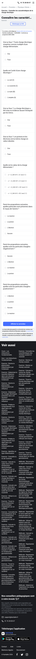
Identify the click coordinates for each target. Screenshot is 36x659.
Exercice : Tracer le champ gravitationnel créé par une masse (26, 436)
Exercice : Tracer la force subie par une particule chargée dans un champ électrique (26, 419)
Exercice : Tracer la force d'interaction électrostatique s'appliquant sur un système (8, 505)
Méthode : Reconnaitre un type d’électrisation (26, 462)
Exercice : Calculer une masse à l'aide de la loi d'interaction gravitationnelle (9, 540)
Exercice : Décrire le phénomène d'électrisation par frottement (8, 366)
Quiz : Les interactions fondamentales (9, 359)
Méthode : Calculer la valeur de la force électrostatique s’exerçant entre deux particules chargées (26, 470)
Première (12, 7)
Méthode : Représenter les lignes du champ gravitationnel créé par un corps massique (26, 557)
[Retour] (3, 2)
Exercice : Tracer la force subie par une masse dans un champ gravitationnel (26, 455)
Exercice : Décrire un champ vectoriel (25, 366)
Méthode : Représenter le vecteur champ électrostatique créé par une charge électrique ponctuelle (26, 504)
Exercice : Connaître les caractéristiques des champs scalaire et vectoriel (26, 354)
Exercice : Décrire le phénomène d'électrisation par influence (8, 386)
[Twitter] (22, 655)
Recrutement (21, 650)
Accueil (4, 7)
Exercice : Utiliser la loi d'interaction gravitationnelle (9, 558)
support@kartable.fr (11, 617)
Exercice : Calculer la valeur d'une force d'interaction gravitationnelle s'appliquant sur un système (8, 529)
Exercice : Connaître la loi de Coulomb (9, 457)
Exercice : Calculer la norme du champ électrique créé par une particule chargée (26, 373)
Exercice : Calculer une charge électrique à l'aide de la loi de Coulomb (9, 479)
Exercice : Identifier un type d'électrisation (9, 452)
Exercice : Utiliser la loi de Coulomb (9, 497)
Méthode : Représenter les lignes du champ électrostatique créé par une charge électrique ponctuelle (26, 493)
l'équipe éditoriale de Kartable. (24, 31)
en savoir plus (29, 331)
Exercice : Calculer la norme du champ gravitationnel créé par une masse (26, 428)
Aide (11, 647)
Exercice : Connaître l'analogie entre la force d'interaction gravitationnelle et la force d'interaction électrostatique (8, 579)
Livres (19, 647)
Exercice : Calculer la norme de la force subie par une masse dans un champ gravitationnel (26, 445)
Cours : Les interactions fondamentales (7, 353)
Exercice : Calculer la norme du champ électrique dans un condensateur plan (26, 391)
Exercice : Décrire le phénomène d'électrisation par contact (8, 420)
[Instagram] (27, 655)
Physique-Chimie (23, 7)
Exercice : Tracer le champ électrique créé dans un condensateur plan (26, 400)
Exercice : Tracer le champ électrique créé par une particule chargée (26, 382)
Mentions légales (7, 650)
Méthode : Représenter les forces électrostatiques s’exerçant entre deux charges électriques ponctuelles (26, 482)
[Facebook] (17, 655)
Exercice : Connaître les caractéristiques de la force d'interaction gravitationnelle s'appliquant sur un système (9, 516)
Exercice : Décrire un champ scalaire (25, 361)
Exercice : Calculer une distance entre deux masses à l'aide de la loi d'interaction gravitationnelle (9, 549)
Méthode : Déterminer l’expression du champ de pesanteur (26, 587)
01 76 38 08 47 (25, 2)
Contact (4, 647)
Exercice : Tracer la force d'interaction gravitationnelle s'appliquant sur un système (8, 567)
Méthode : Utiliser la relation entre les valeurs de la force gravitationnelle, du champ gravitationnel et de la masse (26, 577)
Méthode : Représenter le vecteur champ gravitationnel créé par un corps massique (26, 566)
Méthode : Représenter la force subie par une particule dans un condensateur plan (26, 514)
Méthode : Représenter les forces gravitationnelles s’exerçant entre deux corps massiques (26, 547)
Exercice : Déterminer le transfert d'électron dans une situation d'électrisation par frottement (9, 376)
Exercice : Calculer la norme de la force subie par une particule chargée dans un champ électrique (26, 410)
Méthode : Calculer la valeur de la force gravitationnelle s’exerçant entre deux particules (26, 537)
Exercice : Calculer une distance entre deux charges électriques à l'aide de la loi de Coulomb (9, 489)
